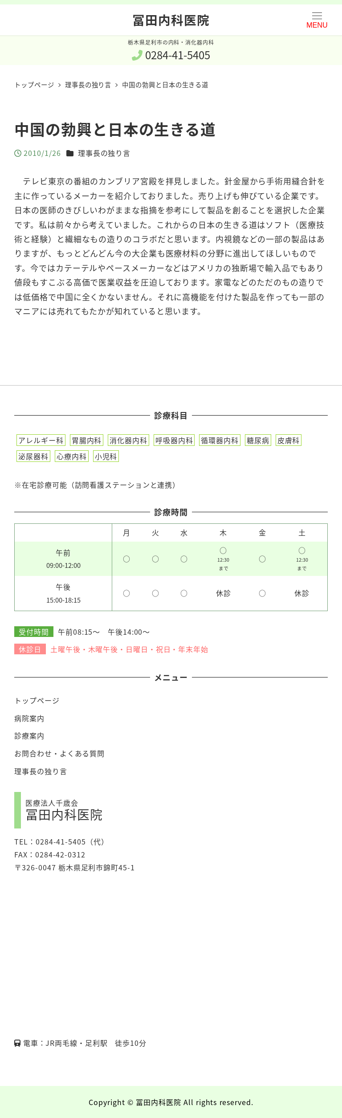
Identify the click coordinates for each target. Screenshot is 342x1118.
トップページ (36, 700)
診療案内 (29, 735)
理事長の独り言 (104, 152)
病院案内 (29, 718)
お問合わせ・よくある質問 (59, 753)
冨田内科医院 (170, 20)
